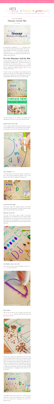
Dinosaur (20, 18)
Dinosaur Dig (25, 64)
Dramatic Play (32, 1)
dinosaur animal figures (8, 314)
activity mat (15, 18)
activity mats (20, 47)
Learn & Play (40, 1)
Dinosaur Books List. (18, 69)
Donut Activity (13, 52)
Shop (18, 1)
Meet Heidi (12, 1)
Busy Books (24, 1)
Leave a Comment (17, 23)
